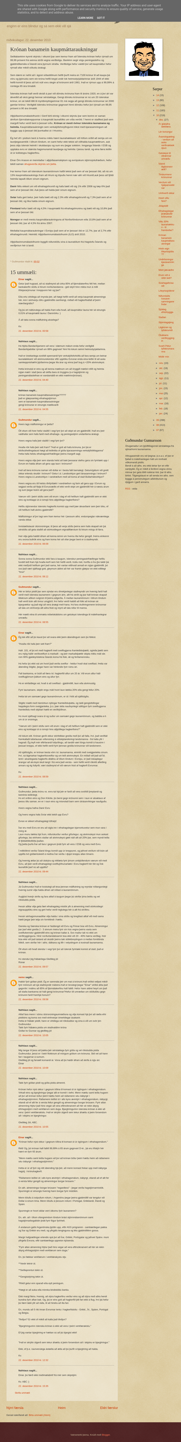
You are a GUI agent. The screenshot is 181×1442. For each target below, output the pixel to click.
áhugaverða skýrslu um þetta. (40, 164)
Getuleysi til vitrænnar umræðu (165, 156)
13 (158, 100)
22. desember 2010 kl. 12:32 (33, 1360)
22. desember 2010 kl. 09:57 (33, 966)
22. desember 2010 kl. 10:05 (33, 1035)
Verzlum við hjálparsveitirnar (166, 185)
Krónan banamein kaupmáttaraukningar (166, 239)
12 (158, 105)
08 (158, 425)
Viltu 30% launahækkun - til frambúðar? (166, 225)
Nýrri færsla (14, 1408)
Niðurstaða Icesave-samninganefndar (166, 300)
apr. (161, 398)
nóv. (161, 363)
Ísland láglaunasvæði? (166, 166)
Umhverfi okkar (166, 193)
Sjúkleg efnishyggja (166, 310)
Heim (62, 1408)
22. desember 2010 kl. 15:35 (33, 1386)
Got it (101, 17)
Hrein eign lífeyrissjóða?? (166, 251)
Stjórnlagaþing (166, 322)
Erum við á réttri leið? (165, 276)
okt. (161, 368)
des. (161, 119)
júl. (161, 383)
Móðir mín (164, 356)
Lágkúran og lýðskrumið (166, 328)
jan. (161, 413)
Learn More (85, 17)
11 (158, 110)
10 (158, 115)
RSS (127, 488)
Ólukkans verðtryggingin (166, 338)
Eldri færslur (109, 1408)
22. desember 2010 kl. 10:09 (33, 1067)
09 (158, 420)
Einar (21, 279)
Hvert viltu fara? (164, 199)
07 (158, 430)
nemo (21, 977)
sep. (161, 373)
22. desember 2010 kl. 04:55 (33, 409)
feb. (161, 408)
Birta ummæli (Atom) (39, 1415)
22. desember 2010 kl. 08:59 (33, 776)
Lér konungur (165, 131)
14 (158, 95)
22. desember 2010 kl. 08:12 (33, 576)
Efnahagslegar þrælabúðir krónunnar (166, 214)
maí (161, 393)
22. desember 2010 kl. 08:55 (33, 622)
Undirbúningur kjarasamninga (166, 262)
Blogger (106, 1434)
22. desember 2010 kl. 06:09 (33, 543)
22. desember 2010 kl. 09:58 (33, 999)
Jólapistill (163, 205)
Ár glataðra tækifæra (165, 125)
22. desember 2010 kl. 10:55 (33, 1126)
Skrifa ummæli (22, 1392)
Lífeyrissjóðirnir (166, 290)
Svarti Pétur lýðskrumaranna (166, 349)
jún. (161, 388)
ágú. (161, 378)
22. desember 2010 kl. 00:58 (33, 331)
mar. (161, 403)
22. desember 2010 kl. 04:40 (33, 379)
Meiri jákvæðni (166, 270)
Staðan (162, 317)
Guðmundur (25, 419)
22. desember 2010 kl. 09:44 (33, 871)
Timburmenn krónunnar (165, 176)
